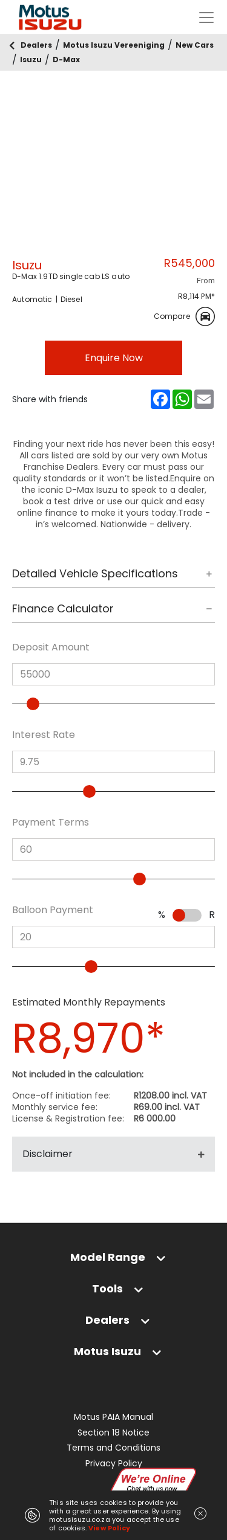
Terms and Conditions (113, 1448)
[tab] (113, 577)
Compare (184, 316)
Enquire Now (114, 358)
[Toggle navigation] (206, 17)
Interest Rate (43, 735)
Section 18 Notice (113, 1433)
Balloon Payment (52, 910)
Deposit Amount (51, 647)
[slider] (37, 704)
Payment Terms (50, 823)
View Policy (109, 1528)
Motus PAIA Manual (113, 1417)
